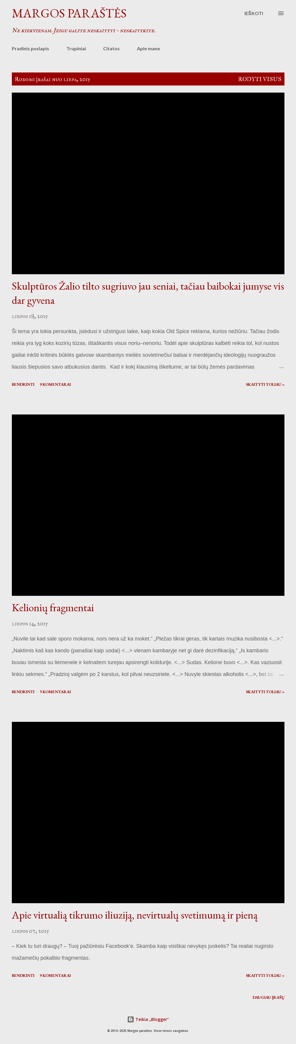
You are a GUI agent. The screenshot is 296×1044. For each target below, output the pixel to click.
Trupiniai (76, 48)
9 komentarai (55, 384)
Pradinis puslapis (30, 48)
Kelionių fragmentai (53, 607)
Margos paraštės (69, 13)
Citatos (111, 48)
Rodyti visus (259, 79)
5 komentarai (55, 691)
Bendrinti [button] (23, 384)
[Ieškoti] (253, 13)
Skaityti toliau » (265, 384)
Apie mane (148, 48)
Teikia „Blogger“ (148, 1019)
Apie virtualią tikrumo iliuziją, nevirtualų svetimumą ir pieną (134, 915)
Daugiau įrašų (268, 997)
